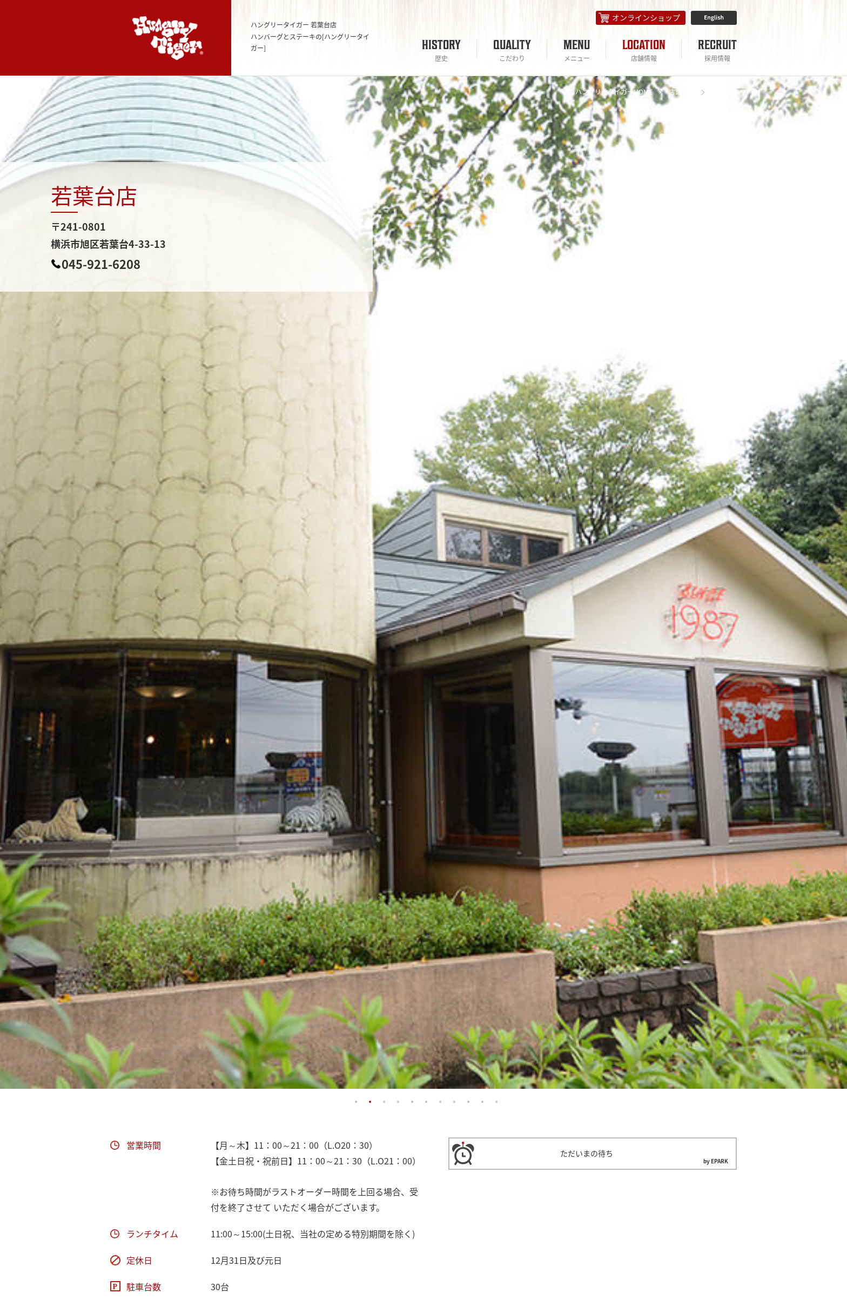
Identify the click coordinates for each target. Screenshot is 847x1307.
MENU (576, 50)
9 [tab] (468, 1102)
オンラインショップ (646, 17)
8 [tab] (454, 1102)
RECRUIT (717, 50)
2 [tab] (370, 1102)
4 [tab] (398, 1102)
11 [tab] (496, 1102)
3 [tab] (384, 1102)
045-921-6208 (101, 264)
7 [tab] (440, 1102)
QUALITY (512, 50)
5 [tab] (412, 1102)
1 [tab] (356, 1102)
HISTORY (441, 50)
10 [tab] (482, 1102)
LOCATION (644, 50)
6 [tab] (426, 1102)
